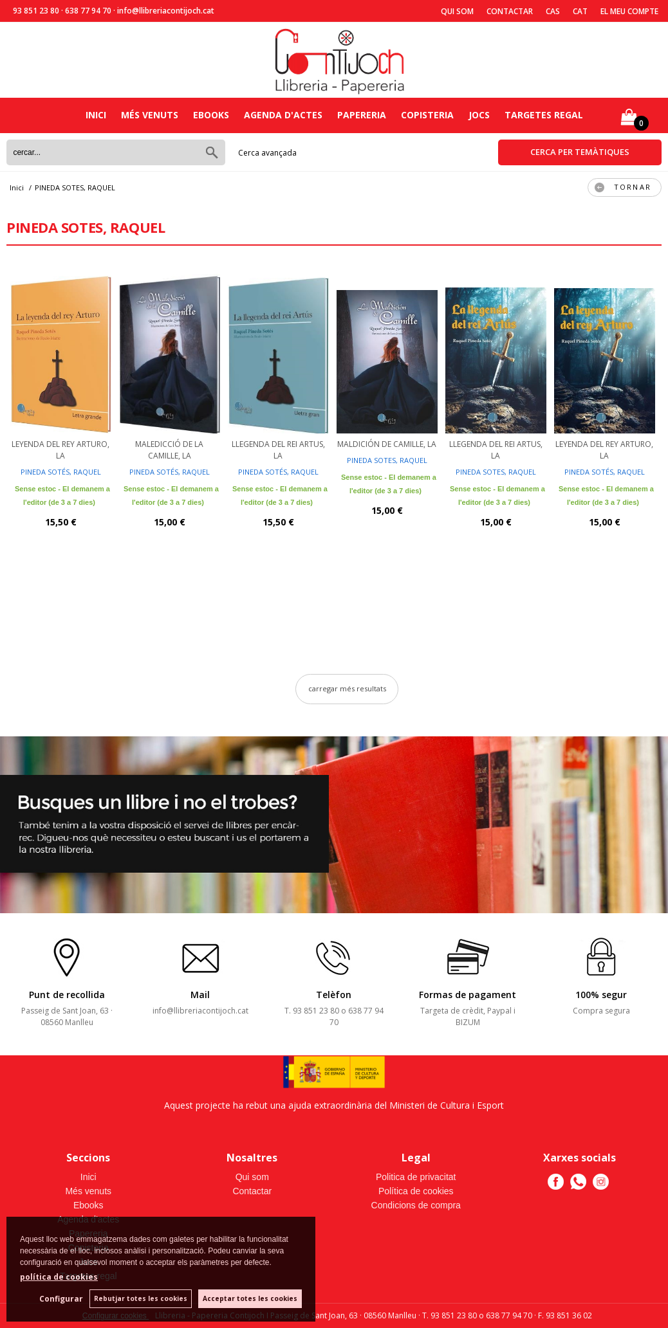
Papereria (361, 115)
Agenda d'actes (283, 115)
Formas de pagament (467, 994)
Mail (200, 994)
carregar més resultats (347, 688)
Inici (96, 115)
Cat (580, 11)
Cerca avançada (267, 152)
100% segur (601, 994)
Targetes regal (544, 115)
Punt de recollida (67, 994)
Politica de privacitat (416, 1177)
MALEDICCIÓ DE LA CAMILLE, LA (169, 450)
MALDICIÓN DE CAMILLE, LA (386, 444)
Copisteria (427, 115)
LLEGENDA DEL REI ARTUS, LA (278, 450)
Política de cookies (416, 1191)
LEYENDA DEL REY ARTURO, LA (60, 450)
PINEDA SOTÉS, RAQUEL (61, 472)
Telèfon (333, 994)
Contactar (510, 11)
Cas (553, 11)
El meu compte (629, 11)
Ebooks (211, 115)
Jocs (479, 115)
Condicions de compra (416, 1205)
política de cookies (59, 1276)
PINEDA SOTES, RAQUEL (387, 460)
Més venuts (149, 115)
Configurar (61, 1298)
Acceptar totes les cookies (250, 1298)
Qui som (457, 11)
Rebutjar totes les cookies (140, 1298)
